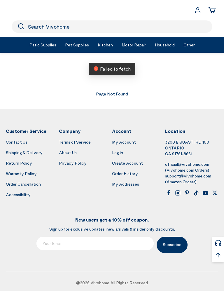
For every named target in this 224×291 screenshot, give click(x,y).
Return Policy (19, 163)
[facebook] (168, 192)
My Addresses (125, 184)
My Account (124, 142)
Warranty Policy (21, 173)
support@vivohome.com (188, 175)
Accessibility (18, 194)
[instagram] (177, 192)
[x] (214, 192)
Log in (117, 152)
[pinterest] (186, 192)
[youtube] (205, 192)
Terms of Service (75, 142)
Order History (125, 173)
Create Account (127, 163)
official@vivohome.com (187, 164)
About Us (68, 152)
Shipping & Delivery (24, 152)
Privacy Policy (73, 163)
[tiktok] (196, 192)
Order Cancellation (23, 184)
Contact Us (16, 142)
